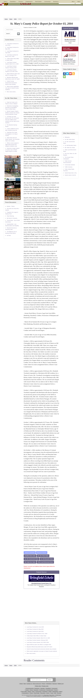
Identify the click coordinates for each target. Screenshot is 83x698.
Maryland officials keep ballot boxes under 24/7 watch (39, 646)
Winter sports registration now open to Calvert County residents (12, 88)
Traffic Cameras (68, 167)
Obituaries (67, 137)
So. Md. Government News (31, 559)
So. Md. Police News (11, 98)
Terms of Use (46, 695)
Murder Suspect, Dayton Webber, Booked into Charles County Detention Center (12, 113)
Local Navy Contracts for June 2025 (35, 627)
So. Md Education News (47, 559)
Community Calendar (70, 164)
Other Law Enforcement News (45, 562)
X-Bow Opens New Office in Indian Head (36, 635)
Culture (27, 690)
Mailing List (60, 683)
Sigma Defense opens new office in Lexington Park (39, 644)
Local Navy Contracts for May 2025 (35, 629)
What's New (38, 686)
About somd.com (37, 683)
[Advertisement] (41, 605)
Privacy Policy (51, 695)
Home (21, 683)
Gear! (33, 691)
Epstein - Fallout (11, 206)
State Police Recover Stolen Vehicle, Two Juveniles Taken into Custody (12, 139)
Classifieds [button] (13, 1)
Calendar (42, 688)
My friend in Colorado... (12, 218)
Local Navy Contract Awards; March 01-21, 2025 (38, 638)
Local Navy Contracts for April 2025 (35, 631)
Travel (51, 693)
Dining (31, 690)
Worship (59, 693)
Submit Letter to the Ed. (70, 175)
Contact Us (29, 683)
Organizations (25, 693)
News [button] (5, 1)
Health (50, 691)
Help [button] (78, 1)
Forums (56, 690)
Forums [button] (21, 1)
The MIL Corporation (70, 39)
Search (8, 33)
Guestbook (44, 691)
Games (29, 691)
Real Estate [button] (38, 1)
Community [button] (47, 1)
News (60, 691)
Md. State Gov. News (30, 562)
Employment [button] (29, 1)
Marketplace (55, 691)
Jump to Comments (30, 552)
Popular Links (45, 686)
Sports (47, 693)
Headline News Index (30, 555)
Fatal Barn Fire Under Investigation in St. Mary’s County (11, 134)
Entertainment (49, 690)
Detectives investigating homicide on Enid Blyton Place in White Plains (11, 107)
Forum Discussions (10, 202)
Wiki (55, 693)
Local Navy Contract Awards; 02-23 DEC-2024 (38, 642)
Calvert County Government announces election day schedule (11, 83)
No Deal (9, 235)
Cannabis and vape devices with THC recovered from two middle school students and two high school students (12, 119)
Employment (42, 690)
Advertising (48, 683)
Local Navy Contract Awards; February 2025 (37, 640)
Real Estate (36, 693)
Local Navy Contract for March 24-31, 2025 (37, 633)
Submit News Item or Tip (70, 173)
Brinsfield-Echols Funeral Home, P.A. (41, 583)
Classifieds (48, 688)
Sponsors (54, 683)
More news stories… (12, 91)
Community (54, 688)
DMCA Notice (58, 695)
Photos (31, 693)
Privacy (43, 683)
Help (25, 683)
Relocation (42, 693)
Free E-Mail (24, 691)
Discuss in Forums (41, 552)
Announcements (30, 688)
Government (38, 691)
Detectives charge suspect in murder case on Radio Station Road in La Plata (12, 150)
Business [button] (56, 1)
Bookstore (37, 688)
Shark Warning (10, 216)
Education (36, 690)
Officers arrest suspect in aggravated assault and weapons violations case (12, 144)
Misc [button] (73, 1)
